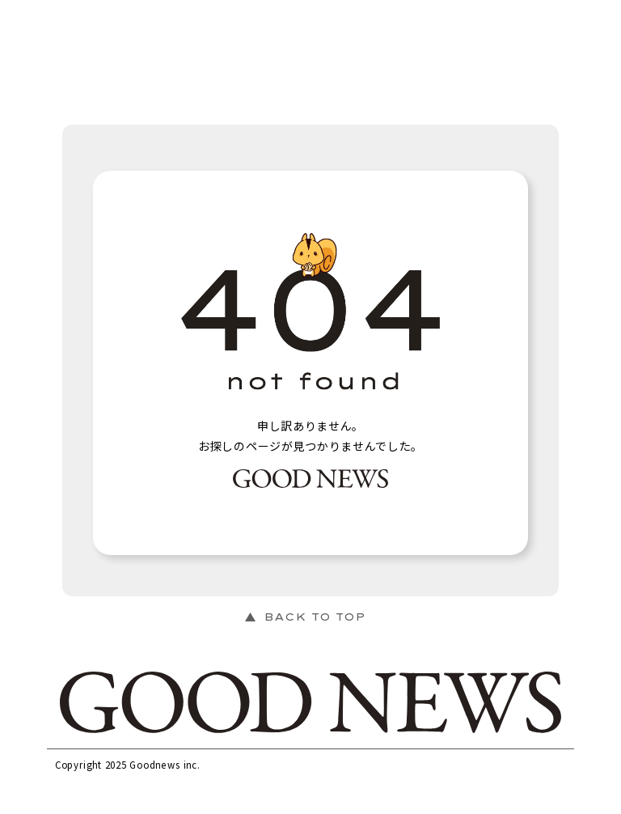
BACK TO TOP (314, 616)
